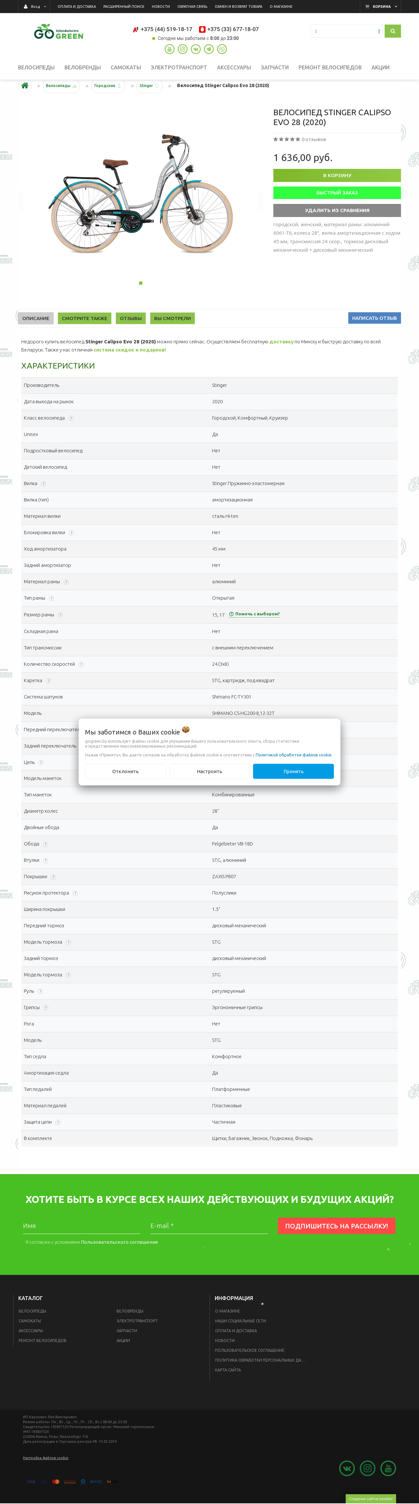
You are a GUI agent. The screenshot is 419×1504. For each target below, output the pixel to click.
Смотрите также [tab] (84, 335)
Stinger (161, 102)
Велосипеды (32, 1328)
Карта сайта (228, 1387)
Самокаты (30, 1338)
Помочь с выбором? (254, 631)
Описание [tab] (35, 335)
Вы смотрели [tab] (172, 335)
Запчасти (127, 1348)
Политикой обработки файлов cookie (294, 754)
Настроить (209, 771)
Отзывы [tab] (131, 335)
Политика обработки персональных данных (262, 1377)
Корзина (382, 7)
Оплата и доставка (236, 1348)
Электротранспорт (137, 1338)
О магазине (227, 1328)
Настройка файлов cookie (45, 1475)
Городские (114, 102)
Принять (293, 771)
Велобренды (130, 1328)
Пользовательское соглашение (249, 1368)
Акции (123, 1358)
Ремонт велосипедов (42, 1358)
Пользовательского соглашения (119, 1259)
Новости (225, 1358)
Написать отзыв (374, 335)
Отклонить (125, 771)
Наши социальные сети (240, 1338)
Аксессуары (31, 1348)
